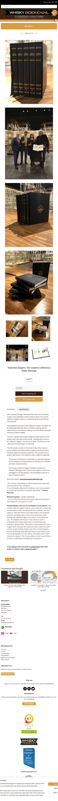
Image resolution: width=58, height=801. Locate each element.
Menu (29, 26)
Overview (9, 559)
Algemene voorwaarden (8, 657)
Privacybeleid (5, 655)
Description (11, 409)
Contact (3, 651)
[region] (17, 786)
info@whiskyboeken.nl (7, 622)
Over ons (3, 649)
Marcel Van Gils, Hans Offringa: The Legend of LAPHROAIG (14, 585)
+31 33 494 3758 (6, 618)
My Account (48, 2)
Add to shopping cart (29, 394)
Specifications (23, 409)
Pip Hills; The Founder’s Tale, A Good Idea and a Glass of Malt (43, 585)
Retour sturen (5, 659)
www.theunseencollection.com (31, 479)
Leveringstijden (5, 653)
